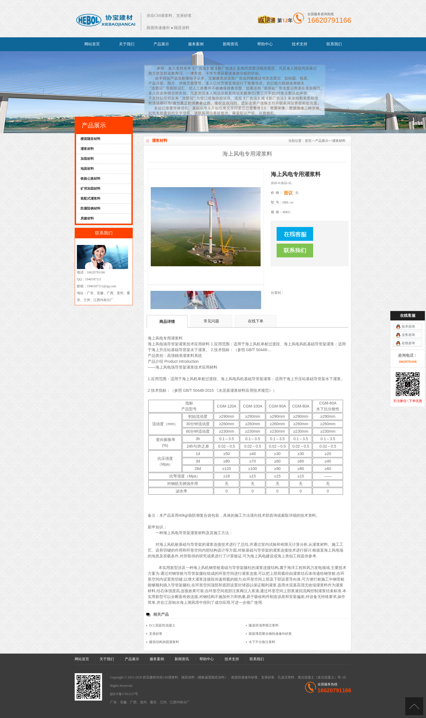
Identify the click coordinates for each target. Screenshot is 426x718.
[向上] (414, 706)
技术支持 (299, 44)
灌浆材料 (339, 141)
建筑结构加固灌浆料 (164, 642)
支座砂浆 (155, 634)
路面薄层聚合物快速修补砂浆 (270, 634)
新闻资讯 (230, 44)
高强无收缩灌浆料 (312, 585)
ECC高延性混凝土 (162, 625)
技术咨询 (408, 278)
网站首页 (92, 44)
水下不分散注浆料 (262, 642)
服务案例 (196, 44)
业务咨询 (408, 287)
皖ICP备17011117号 (124, 694)
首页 (308, 141)
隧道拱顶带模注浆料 (264, 625)
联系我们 (334, 44)
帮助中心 (265, 44)
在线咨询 (408, 295)
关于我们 (126, 44)
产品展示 (161, 44)
